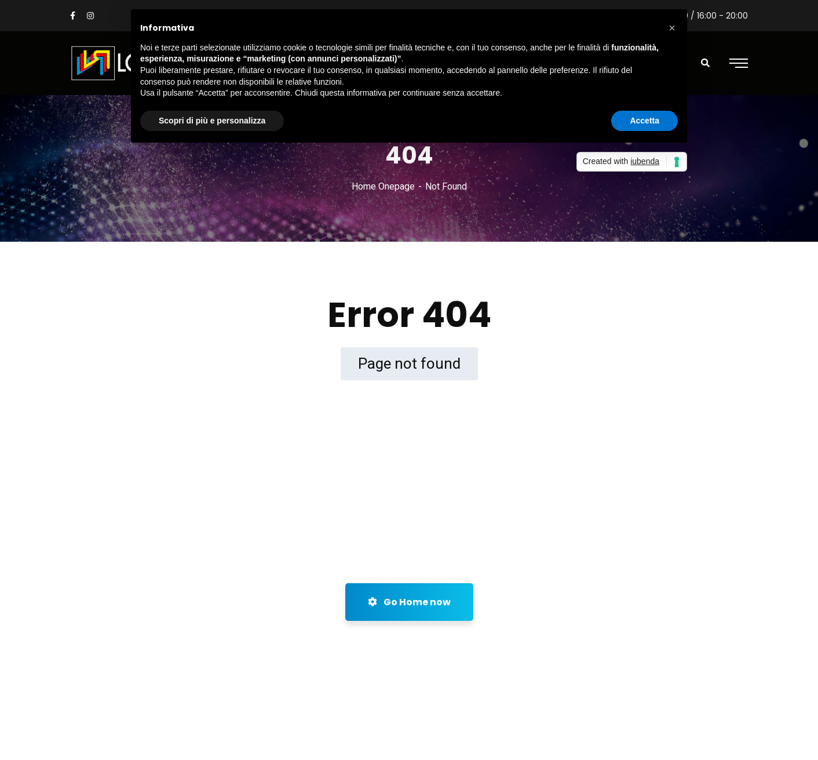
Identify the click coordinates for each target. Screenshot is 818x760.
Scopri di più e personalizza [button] (212, 120)
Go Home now (409, 602)
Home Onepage (383, 186)
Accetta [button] (644, 120)
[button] (672, 28)
